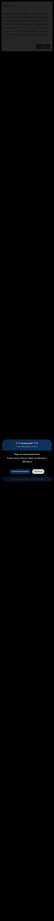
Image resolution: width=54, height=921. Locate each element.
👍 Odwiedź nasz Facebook (20, 471)
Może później (38, 471)
